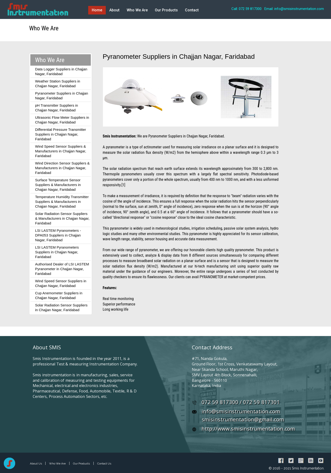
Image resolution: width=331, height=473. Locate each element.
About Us (36, 463)
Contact (192, 10)
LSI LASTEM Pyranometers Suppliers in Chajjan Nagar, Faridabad (57, 252)
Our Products (166, 10)
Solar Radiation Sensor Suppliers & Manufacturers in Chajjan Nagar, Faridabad (62, 218)
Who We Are (137, 10)
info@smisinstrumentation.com (241, 411)
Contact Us (104, 463)
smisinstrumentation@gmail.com (243, 419)
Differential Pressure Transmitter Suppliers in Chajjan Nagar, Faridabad (60, 134)
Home (97, 10)
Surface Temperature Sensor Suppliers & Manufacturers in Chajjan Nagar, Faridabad (58, 184)
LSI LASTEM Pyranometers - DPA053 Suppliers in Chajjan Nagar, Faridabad (58, 235)
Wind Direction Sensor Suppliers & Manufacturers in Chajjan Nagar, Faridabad (62, 168)
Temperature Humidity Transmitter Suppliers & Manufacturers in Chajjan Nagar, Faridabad (62, 201)
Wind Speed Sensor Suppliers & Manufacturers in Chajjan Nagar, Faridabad (60, 151)
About (114, 10)
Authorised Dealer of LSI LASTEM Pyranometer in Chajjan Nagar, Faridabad (62, 269)
